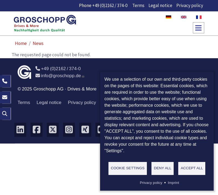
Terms (138, 5)
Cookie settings (128, 168)
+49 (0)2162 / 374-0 (109, 5)
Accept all (192, 168)
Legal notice (160, 5)
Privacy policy (189, 5)
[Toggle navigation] (198, 28)
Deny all (162, 168)
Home (21, 43)
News (38, 43)
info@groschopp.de (60, 75)
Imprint (173, 183)
